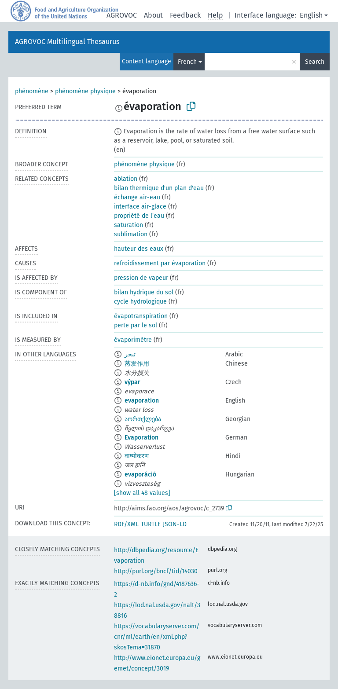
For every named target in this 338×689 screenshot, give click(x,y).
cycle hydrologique (140, 301)
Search (314, 62)
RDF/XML (126, 524)
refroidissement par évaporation (160, 263)
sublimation (130, 234)
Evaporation (141, 437)
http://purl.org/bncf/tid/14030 (156, 571)
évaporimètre (133, 340)
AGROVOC (122, 15)
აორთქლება (143, 419)
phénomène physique (85, 91)
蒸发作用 (137, 363)
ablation (125, 179)
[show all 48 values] (142, 493)
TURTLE (151, 524)
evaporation (142, 400)
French (187, 62)
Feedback (185, 15)
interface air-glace (140, 206)
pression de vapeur (141, 278)
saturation (128, 225)
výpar (132, 382)
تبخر (130, 354)
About (153, 15)
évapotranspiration (141, 316)
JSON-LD (175, 524)
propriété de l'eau (139, 216)
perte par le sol (135, 325)
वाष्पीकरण (137, 456)
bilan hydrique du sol (143, 292)
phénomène (31, 91)
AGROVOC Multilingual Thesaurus (67, 41)
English (311, 15)
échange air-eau (137, 197)
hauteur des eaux (138, 249)
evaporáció (140, 474)
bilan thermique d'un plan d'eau (159, 188)
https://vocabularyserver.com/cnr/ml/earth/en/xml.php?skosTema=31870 (156, 637)
